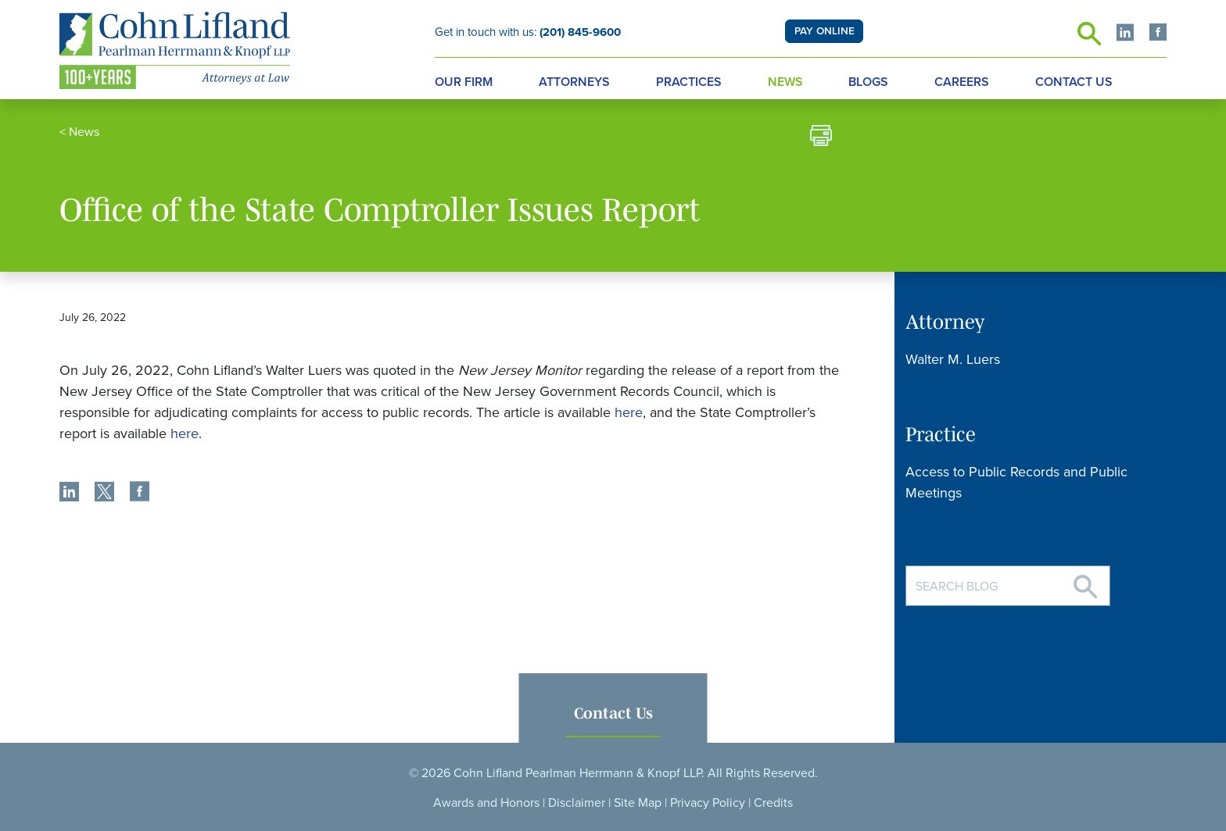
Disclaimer (576, 803)
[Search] (1085, 580)
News (785, 82)
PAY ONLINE (824, 31)
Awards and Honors (486, 803)
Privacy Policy (707, 803)
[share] (69, 493)
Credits (773, 803)
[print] (821, 138)
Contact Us (1074, 82)
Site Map (637, 803)
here (629, 412)
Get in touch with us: (528, 32)
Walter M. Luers (952, 359)
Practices (689, 82)
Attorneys (574, 82)
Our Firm (464, 82)
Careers (961, 82)
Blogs (868, 82)
